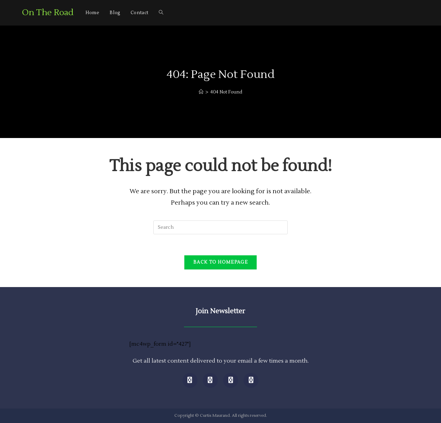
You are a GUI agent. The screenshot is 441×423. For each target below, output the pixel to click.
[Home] (201, 92)
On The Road (47, 12)
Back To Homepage (220, 262)
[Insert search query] (220, 227)
